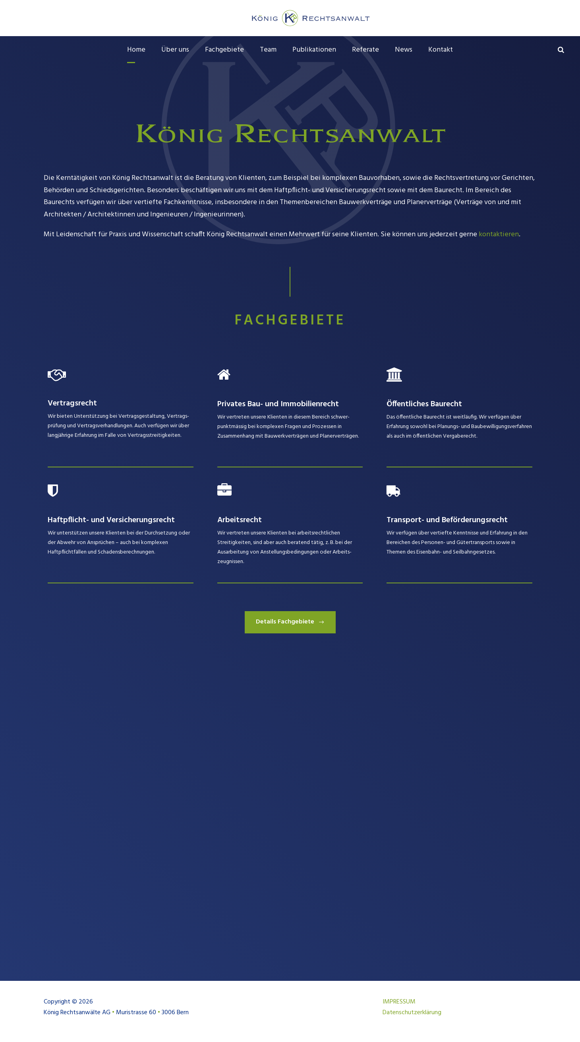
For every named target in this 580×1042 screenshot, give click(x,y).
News (403, 50)
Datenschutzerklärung (412, 1012)
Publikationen (314, 50)
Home (136, 50)
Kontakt (440, 50)
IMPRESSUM (399, 1002)
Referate (365, 50)
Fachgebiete (224, 50)
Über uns (175, 50)
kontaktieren (499, 234)
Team (268, 50)
